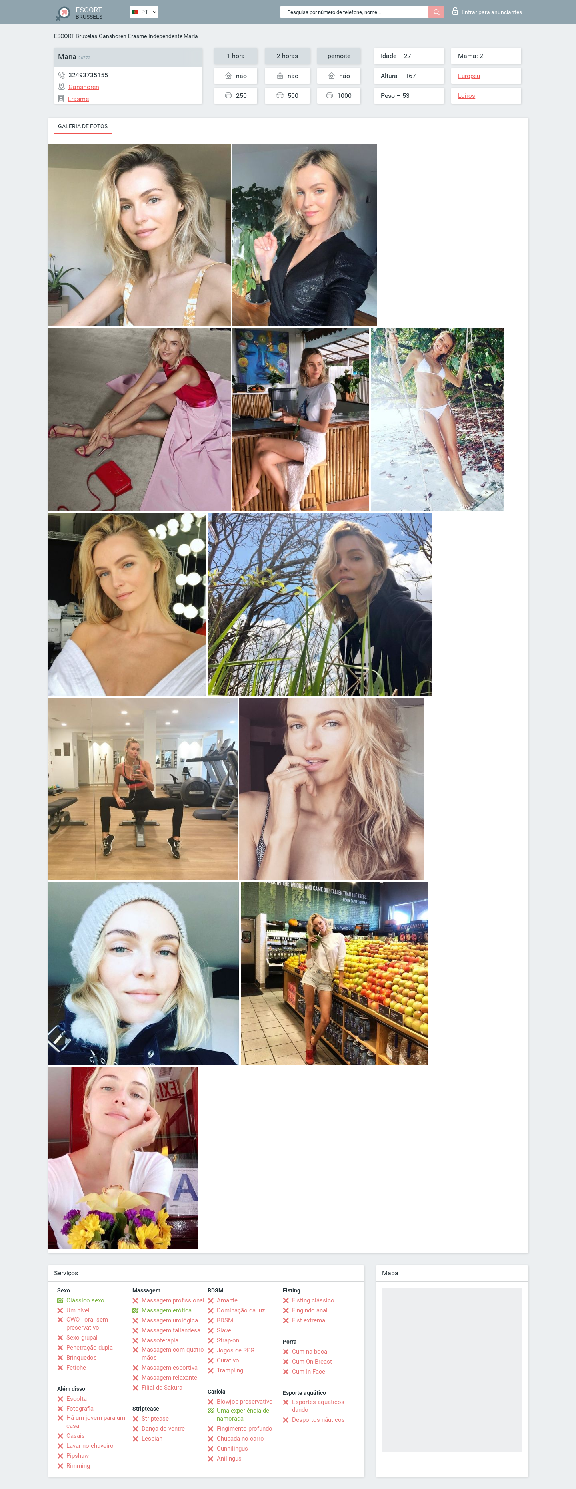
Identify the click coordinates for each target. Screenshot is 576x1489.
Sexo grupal (82, 1337)
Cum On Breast (312, 1361)
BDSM (225, 1320)
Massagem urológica (170, 1320)
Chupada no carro (240, 1438)
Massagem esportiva (170, 1367)
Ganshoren (112, 36)
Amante (227, 1300)
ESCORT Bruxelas (75, 36)
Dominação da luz (241, 1310)
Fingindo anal (310, 1310)
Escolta (76, 1398)
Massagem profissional (173, 1300)
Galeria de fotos (83, 126)
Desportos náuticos (318, 1419)
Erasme (137, 36)
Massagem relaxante (169, 1377)
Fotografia (80, 1408)
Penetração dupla (89, 1347)
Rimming (78, 1465)
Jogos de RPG (235, 1350)
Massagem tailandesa (171, 1330)
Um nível (78, 1310)
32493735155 (88, 75)
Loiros (466, 95)
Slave (224, 1330)
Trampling (230, 1370)
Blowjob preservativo (245, 1401)
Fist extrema (308, 1320)
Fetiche (76, 1367)
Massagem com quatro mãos (173, 1353)
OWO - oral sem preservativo (87, 1323)
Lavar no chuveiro (90, 1445)
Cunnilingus (232, 1448)
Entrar (487, 10)
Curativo (228, 1360)
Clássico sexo (85, 1300)
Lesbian (152, 1438)
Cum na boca (309, 1351)
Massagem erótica (167, 1310)
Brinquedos (81, 1357)
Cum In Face (308, 1371)
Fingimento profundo (244, 1428)
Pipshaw (77, 1455)
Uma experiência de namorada (243, 1414)
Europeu (469, 76)
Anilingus (229, 1458)
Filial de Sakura (162, 1387)
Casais (75, 1435)
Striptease (155, 1418)
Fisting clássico (313, 1300)
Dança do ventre (163, 1428)
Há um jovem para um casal (95, 1421)
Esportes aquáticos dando (318, 1405)
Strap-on (228, 1340)
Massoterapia (160, 1340)
